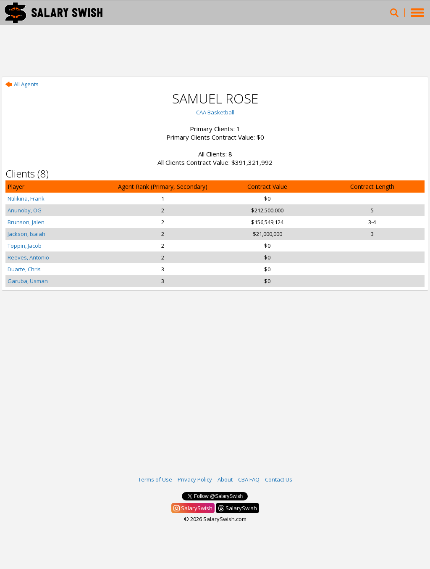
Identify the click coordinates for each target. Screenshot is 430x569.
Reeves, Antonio (28, 257)
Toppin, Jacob (25, 245)
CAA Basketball (215, 112)
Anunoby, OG (25, 210)
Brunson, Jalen (26, 222)
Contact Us (278, 479)
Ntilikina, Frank (26, 198)
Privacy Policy (195, 479)
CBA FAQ (249, 479)
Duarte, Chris (24, 269)
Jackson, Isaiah (26, 234)
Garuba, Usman (28, 281)
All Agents (22, 84)
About (225, 479)
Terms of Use (155, 479)
